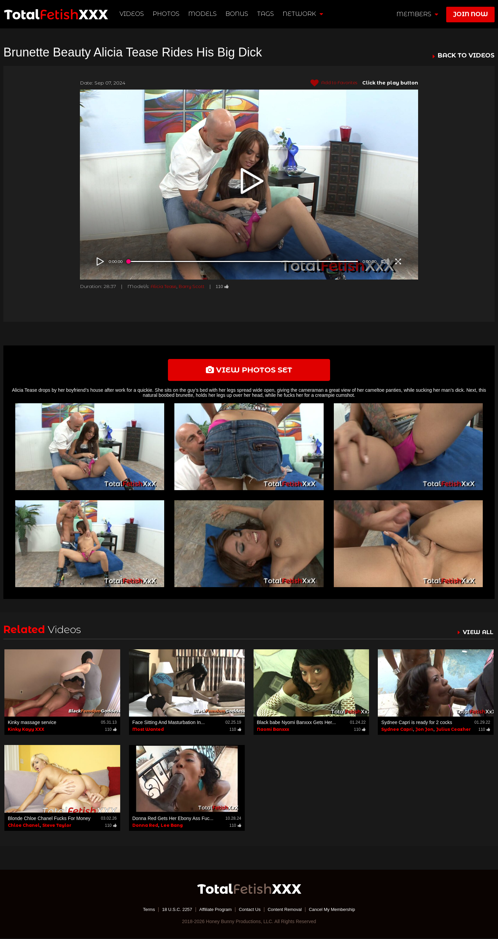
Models (203, 14)
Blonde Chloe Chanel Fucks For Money (49, 819)
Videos (132, 14)
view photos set (249, 370)
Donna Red (145, 826)
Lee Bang (172, 826)
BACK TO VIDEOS (466, 55)
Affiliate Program (213, 910)
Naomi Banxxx (273, 730)
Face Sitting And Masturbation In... (168, 723)
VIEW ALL (477, 633)
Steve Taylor (56, 826)
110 (227, 286)
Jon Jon (424, 730)
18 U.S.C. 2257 (172, 910)
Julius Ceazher (453, 730)
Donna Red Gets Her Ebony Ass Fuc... (173, 819)
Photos (166, 14)
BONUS (237, 14)
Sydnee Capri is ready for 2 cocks (416, 723)
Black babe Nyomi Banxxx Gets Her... (296, 723)
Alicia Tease (165, 286)
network (303, 14)
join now (470, 14)
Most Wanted (148, 730)
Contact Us (249, 910)
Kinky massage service (32, 723)
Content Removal (286, 910)
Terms (142, 910)
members (417, 14)
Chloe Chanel (24, 826)
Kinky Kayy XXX (26, 730)
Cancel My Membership (337, 910)
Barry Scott (195, 286)
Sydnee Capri (397, 730)
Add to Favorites (331, 83)
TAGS (265, 14)
